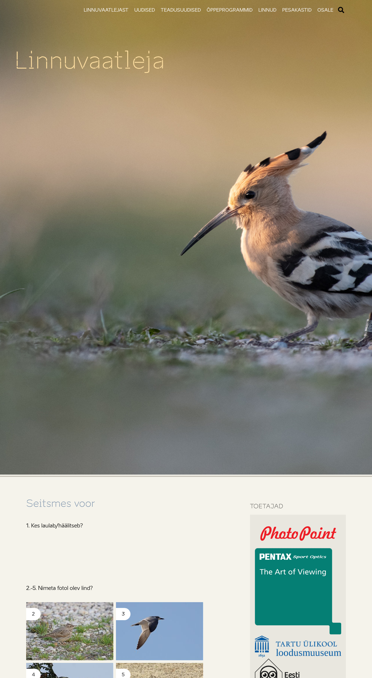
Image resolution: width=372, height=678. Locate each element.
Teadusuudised (181, 10)
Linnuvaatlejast (106, 10)
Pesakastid (297, 10)
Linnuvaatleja (90, 60)
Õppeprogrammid (230, 10)
